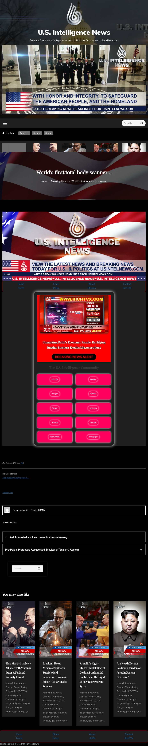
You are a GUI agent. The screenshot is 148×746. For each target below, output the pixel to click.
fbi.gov (55, 408)
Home (21, 284)
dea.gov (93, 422)
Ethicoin (92, 288)
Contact (127, 284)
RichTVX (127, 288)
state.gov (93, 408)
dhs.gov (55, 422)
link (22, 463)
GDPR (92, 738)
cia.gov (93, 379)
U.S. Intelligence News (74, 32)
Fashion (24, 133)
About (92, 284)
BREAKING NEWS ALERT (74, 357)
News (48, 133)
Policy (56, 288)
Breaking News (9, 522)
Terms (21, 288)
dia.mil (93, 394)
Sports (37, 133)
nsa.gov (55, 394)
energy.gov (93, 437)
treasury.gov (55, 437)
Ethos (56, 284)
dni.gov (55, 379)
